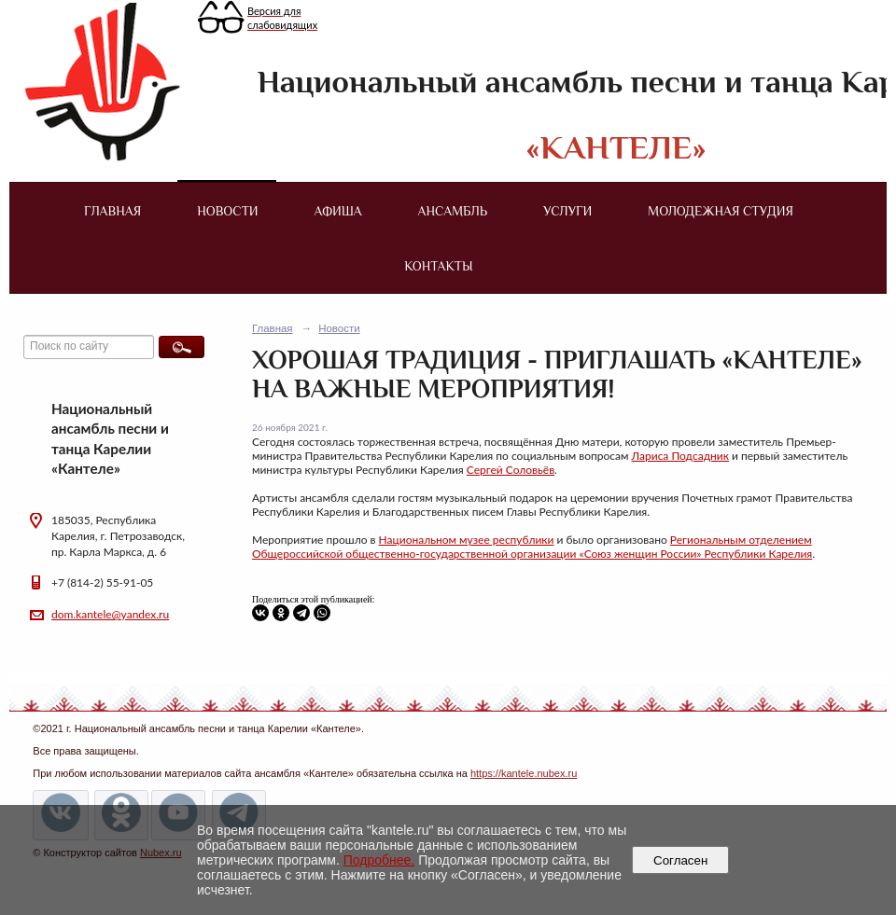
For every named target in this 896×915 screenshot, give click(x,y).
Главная (112, 210)
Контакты (438, 265)
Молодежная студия (720, 210)
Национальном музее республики (466, 540)
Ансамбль (452, 210)
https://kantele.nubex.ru (523, 773)
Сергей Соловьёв (510, 470)
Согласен (681, 860)
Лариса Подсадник (680, 456)
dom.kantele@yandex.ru (110, 614)
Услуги (567, 210)
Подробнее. (379, 860)
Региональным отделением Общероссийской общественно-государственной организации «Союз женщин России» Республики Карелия (532, 547)
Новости (227, 210)
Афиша (338, 210)
